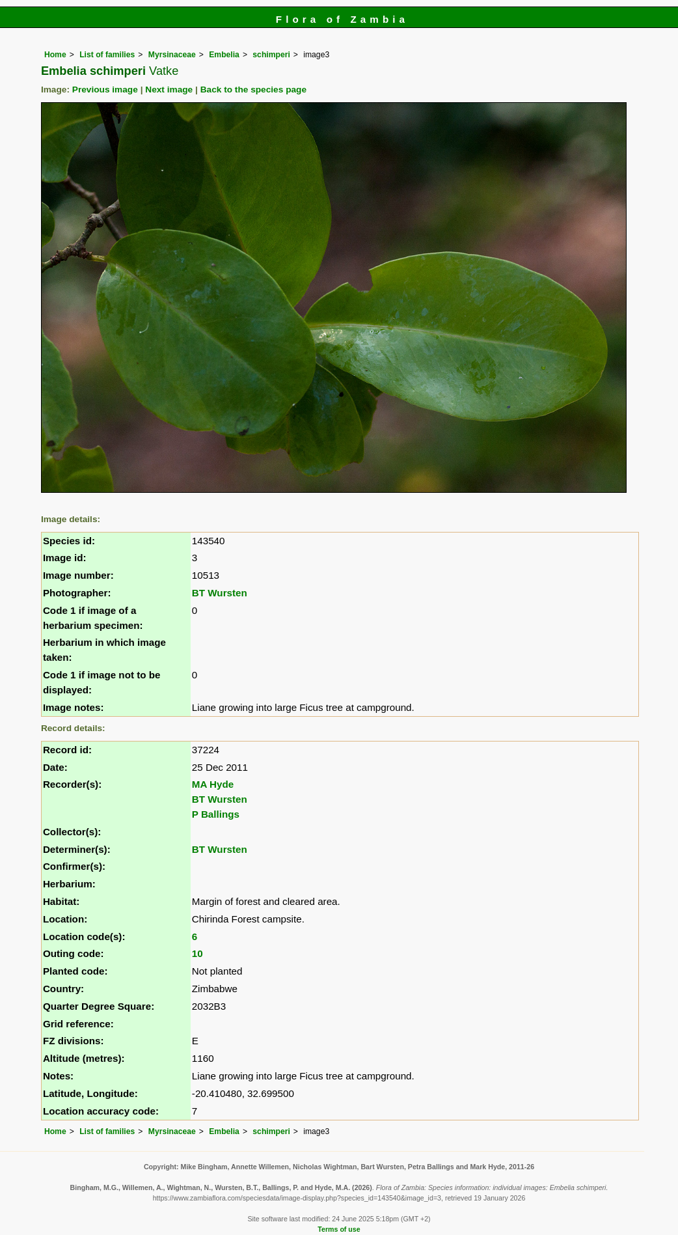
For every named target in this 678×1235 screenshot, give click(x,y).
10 (197, 953)
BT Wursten (219, 592)
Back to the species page (253, 89)
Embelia (224, 54)
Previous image (105, 89)
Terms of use (339, 1229)
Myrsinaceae (172, 54)
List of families (107, 54)
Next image (169, 89)
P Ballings (215, 814)
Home (55, 54)
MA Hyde (213, 784)
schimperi (271, 54)
